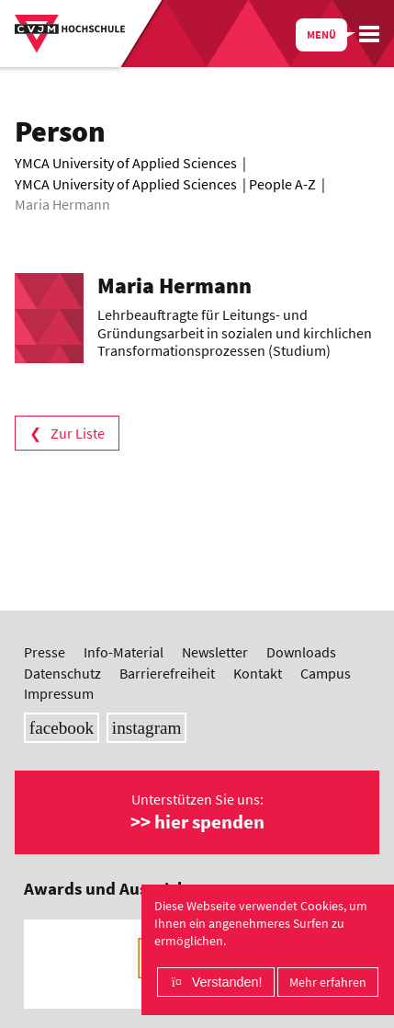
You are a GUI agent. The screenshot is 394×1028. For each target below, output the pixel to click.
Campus (325, 673)
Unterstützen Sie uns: (197, 812)
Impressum (59, 693)
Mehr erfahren (327, 982)
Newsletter (215, 652)
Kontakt (257, 673)
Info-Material (123, 652)
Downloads (301, 652)
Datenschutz (62, 673)
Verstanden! (227, 982)
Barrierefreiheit (167, 673)
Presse (44, 652)
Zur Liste (78, 433)
